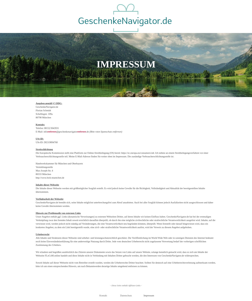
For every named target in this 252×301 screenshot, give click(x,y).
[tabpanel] (126, 186)
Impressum (149, 295)
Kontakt (103, 295)
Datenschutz (126, 295)
